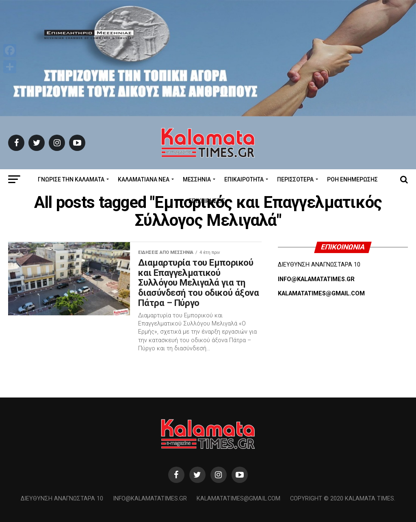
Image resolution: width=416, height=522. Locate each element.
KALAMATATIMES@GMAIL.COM (321, 293)
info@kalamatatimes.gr (150, 498)
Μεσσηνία (197, 179)
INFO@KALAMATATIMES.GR (316, 279)
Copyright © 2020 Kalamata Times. (342, 498)
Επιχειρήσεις (206, 201)
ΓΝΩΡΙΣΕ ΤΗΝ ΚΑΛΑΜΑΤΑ (71, 179)
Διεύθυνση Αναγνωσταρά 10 (62, 498)
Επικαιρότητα (244, 179)
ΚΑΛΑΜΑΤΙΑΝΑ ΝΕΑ (143, 179)
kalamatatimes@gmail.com (238, 498)
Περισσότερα (295, 179)
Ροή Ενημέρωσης (352, 179)
